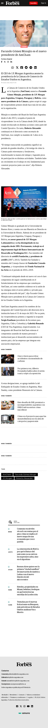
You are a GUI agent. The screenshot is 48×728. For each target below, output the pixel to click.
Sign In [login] (43, 3)
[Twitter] (21, 706)
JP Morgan (7, 478)
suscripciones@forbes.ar (18, 684)
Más (27, 521)
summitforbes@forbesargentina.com (18, 681)
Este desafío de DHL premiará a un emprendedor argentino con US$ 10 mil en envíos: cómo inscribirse (31, 406)
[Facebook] (17, 706)
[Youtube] (28, 706)
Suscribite (33, 3)
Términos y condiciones (18, 697)
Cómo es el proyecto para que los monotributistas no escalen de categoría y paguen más (32, 418)
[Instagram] (24, 706)
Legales (30, 697)
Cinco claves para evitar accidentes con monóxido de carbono (30, 358)
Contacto (22, 695)
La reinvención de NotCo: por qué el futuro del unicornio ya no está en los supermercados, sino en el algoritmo (28, 554)
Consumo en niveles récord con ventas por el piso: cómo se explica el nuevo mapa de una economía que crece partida (27, 535)
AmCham (7, 474)
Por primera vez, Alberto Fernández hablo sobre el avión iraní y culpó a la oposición (31, 371)
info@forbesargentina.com (15, 677)
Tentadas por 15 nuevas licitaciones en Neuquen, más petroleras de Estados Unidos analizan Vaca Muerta (28, 607)
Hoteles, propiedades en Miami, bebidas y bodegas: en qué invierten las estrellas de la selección (28, 591)
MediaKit (5, 695)
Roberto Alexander (24, 478)
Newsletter (13, 695)
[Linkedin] (32, 706)
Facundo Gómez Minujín (25, 474)
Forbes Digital (6, 59)
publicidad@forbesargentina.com (18, 674)
